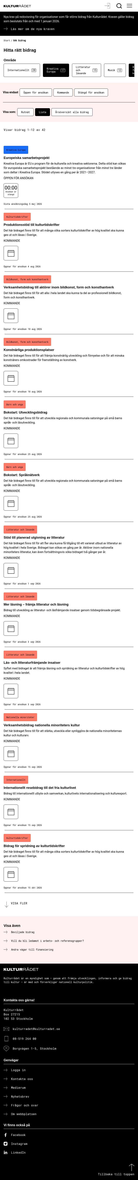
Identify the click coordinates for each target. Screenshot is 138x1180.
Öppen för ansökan (35, 92)
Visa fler (19, 903)
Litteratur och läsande (86, 70)
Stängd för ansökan (91, 92)
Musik (115, 70)
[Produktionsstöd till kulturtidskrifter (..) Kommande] (69, 240)
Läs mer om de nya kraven (33, 29)
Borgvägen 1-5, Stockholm (34, 1048)
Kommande (63, 92)
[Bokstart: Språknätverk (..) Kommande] (69, 490)
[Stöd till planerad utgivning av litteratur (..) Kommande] (69, 555)
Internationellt (21, 70)
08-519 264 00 (24, 1039)
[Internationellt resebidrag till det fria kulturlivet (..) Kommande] (69, 801)
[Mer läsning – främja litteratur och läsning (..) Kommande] (69, 618)
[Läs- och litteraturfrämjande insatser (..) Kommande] (69, 678)
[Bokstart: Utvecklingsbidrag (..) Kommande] (69, 428)
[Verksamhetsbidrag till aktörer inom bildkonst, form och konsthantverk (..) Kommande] (69, 303)
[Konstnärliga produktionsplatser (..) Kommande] (69, 365)
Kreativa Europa (56, 70)
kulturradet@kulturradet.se (36, 1029)
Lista (42, 112)
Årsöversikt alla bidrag (72, 112)
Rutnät (25, 112)
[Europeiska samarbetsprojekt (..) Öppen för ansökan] (69, 175)
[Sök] (119, 6)
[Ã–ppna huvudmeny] (130, 6)
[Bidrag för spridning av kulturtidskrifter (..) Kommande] (69, 861)
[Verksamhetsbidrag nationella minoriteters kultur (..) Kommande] (69, 741)
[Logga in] (107, 6)
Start (7, 40)
